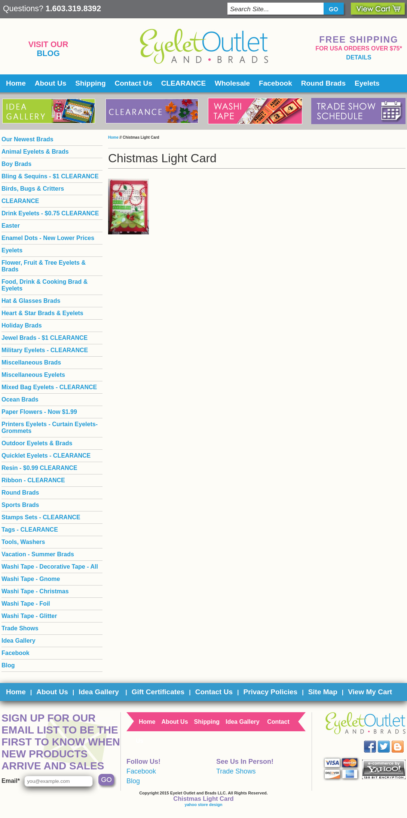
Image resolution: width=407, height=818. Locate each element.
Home (16, 83)
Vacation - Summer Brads (37, 554)
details (358, 57)
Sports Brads (20, 505)
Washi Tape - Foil (25, 603)
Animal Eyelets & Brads (35, 151)
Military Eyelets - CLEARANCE (44, 350)
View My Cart (370, 692)
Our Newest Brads (27, 139)
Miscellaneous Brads (31, 362)
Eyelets (367, 83)
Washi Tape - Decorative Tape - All (49, 566)
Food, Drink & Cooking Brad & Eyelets (44, 285)
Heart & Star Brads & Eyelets (42, 313)
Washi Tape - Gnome (30, 579)
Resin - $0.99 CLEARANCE (39, 468)
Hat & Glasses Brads (30, 301)
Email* (10, 781)
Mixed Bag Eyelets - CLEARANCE (49, 387)
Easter (10, 225)
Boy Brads (16, 164)
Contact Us (133, 83)
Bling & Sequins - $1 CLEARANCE (50, 176)
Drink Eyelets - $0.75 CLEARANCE (50, 213)
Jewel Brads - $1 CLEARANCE (44, 338)
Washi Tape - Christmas (35, 591)
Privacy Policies (270, 692)
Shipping (90, 83)
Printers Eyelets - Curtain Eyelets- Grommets (49, 427)
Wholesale (232, 83)
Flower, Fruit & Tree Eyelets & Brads (43, 266)
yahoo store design (204, 804)
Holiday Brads (21, 325)
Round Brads (323, 83)
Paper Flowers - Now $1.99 (39, 412)
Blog (48, 53)
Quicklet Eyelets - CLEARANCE (46, 455)
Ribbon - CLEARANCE (33, 480)
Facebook (275, 83)
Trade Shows (20, 628)
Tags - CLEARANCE (29, 529)
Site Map (322, 692)
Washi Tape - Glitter (29, 616)
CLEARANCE (183, 83)
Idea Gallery (18, 640)
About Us (50, 83)
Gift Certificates (158, 692)
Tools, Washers (23, 542)
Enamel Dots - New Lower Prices (47, 238)
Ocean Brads (20, 399)
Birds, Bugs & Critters (32, 188)
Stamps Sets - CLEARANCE (40, 517)
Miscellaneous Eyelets (33, 375)
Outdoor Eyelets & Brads (36, 443)
